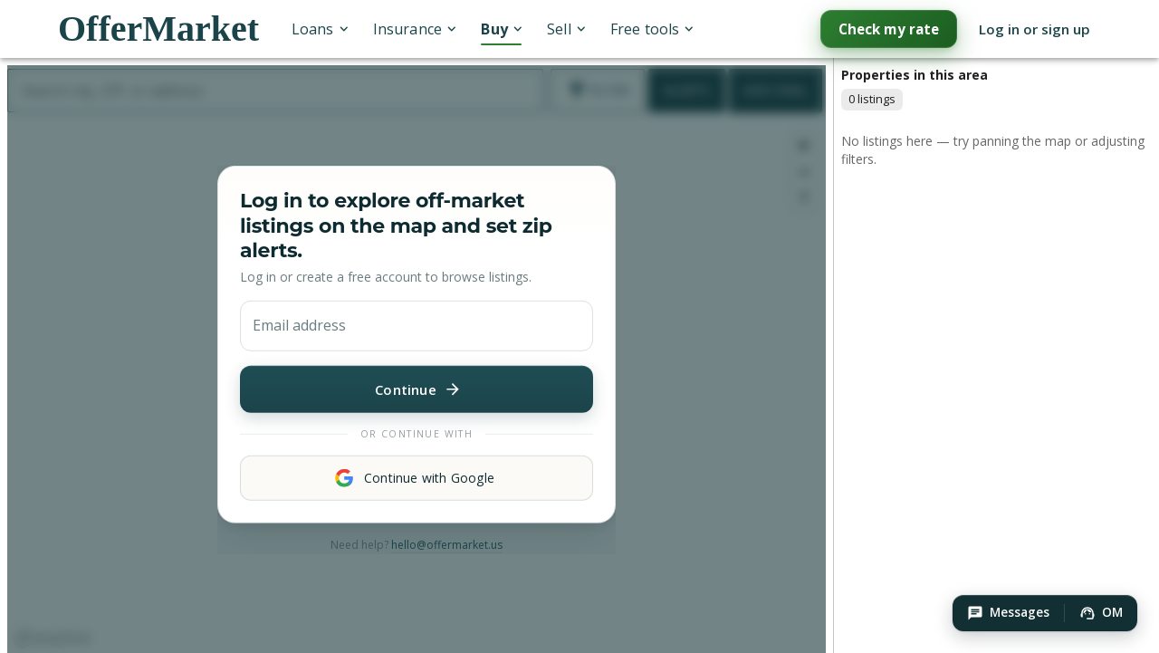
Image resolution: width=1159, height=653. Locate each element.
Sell (566, 29)
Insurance (414, 29)
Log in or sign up (1034, 29)
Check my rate (888, 29)
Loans (320, 29)
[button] (1008, 613)
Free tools (651, 29)
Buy (501, 29)
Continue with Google (416, 478)
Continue (416, 388)
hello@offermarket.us (447, 544)
